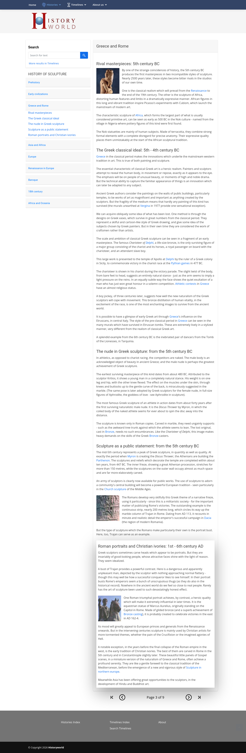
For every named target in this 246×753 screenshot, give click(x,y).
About (162, 722)
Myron (131, 456)
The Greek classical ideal (43, 118)
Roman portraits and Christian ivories (52, 135)
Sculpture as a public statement (48, 129)
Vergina (145, 206)
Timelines (77, 4)
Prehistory (34, 82)
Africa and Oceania (39, 203)
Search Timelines (120, 728)
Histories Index (70, 722)
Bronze (109, 432)
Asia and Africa (37, 145)
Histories (52, 4)
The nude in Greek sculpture (46, 124)
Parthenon (103, 460)
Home (32, 4)
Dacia (207, 518)
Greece (100, 156)
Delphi (149, 243)
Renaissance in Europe (41, 168)
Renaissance (199, 91)
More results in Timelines (44, 63)
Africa (139, 115)
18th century (35, 191)
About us (98, 4)
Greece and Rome (38, 105)
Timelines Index (120, 722)
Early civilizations (38, 94)
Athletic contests (185, 284)
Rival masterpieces (40, 113)
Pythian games (180, 263)
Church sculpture (115, 489)
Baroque (33, 179)
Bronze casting (133, 614)
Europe (32, 156)
